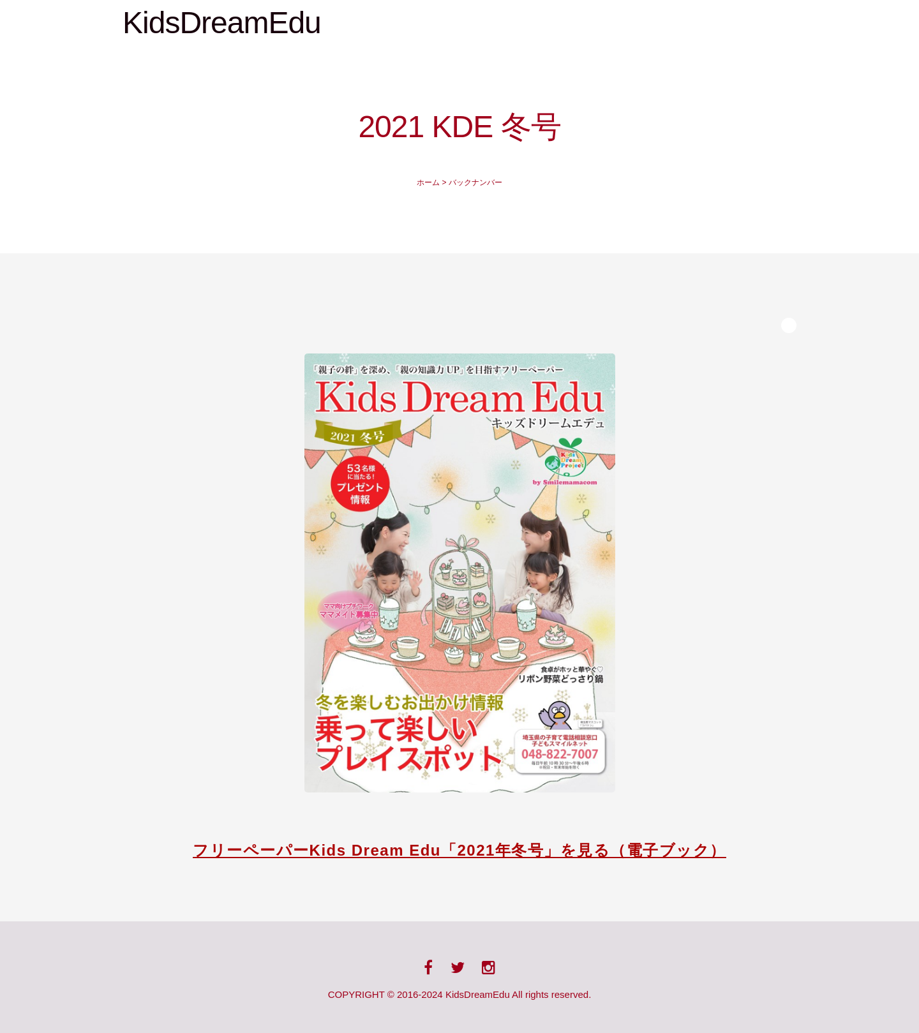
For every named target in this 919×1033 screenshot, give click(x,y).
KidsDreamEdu (222, 23)
